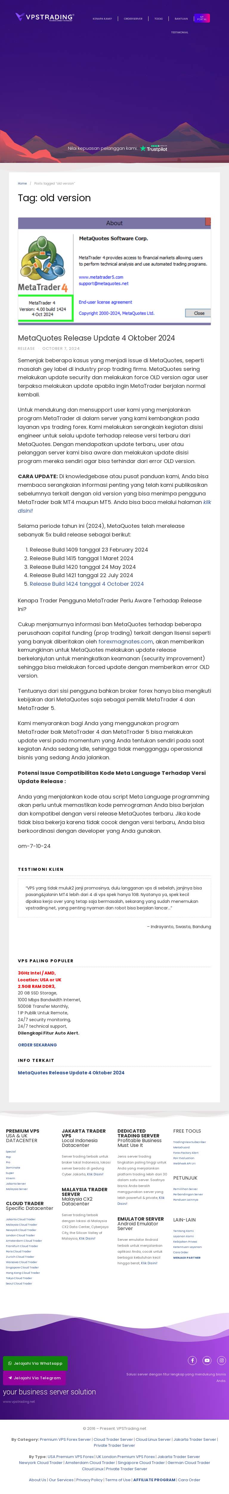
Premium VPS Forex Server (65, 1439)
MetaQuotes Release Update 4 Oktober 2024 (96, 338)
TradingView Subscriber (189, 1142)
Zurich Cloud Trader (20, 1257)
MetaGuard (181, 1147)
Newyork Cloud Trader (21, 1230)
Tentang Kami (183, 1231)
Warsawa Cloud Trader (21, 1262)
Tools (158, 19)
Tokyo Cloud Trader (19, 1278)
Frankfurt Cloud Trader (22, 1246)
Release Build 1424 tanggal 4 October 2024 (87, 584)
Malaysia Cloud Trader (21, 1225)
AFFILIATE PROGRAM (154, 1480)
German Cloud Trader (189, 1462)
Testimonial (179, 32)
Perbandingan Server (188, 1194)
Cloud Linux (92, 1469)
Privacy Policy (89, 1480)
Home (22, 183)
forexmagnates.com (125, 641)
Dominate (13, 1167)
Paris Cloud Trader (18, 1251)
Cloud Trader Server (113, 1439)
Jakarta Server (16, 1184)
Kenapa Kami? (102, 19)
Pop (8, 1157)
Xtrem (10, 1178)
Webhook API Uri (184, 1163)
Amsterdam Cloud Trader (24, 1241)
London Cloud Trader (20, 1235)
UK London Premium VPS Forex (125, 1457)
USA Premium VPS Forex (71, 1457)
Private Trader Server (114, 1445)
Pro (8, 1162)
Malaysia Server (17, 1189)
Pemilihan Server (185, 1189)
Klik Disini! (95, 1174)
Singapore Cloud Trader (22, 1267)
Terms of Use (118, 1480)
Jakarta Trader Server (195, 1439)
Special (11, 1151)
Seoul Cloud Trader (19, 1283)
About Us (37, 1480)
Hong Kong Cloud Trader (23, 1273)
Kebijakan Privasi (185, 1241)
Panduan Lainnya (185, 1200)
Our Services (61, 1480)
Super (10, 1173)
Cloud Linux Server (153, 1439)
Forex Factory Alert (186, 1153)
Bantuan (181, 19)
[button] (35, 1363)
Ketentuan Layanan (187, 1247)
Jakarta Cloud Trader (20, 1219)
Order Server (133, 19)
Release (26, 348)
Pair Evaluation (183, 1158)
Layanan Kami (183, 1236)
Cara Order (180, 1252)
